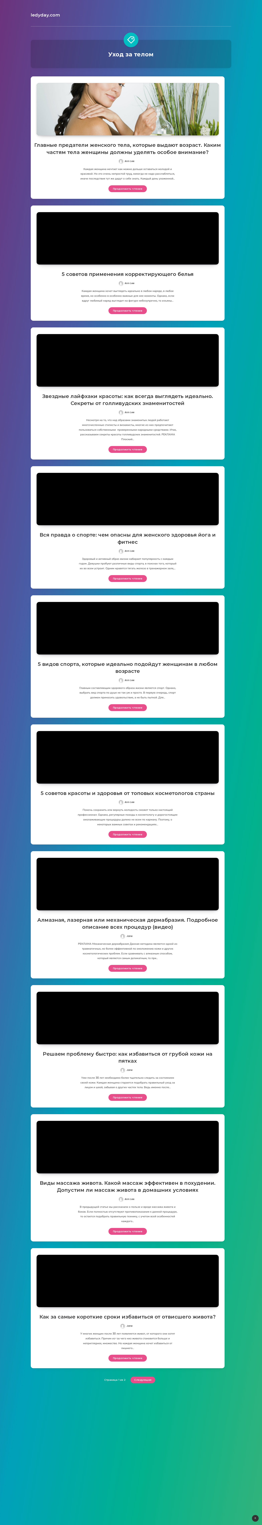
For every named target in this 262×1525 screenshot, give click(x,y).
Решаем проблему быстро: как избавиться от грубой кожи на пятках (127, 1152)
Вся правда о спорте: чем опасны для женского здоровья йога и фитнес (127, 585)
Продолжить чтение (128, 205)
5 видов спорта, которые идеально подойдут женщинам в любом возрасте (127, 724)
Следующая (143, 1508)
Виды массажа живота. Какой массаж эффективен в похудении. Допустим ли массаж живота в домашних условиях (127, 1294)
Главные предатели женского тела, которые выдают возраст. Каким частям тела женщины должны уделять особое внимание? (127, 161)
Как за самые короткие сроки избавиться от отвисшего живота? (128, 1442)
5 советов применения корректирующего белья (127, 300)
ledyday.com (44, 14)
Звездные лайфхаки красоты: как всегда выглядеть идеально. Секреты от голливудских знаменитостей (127, 436)
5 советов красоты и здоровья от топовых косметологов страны (127, 863)
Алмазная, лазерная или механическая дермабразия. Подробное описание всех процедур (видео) (128, 1007)
